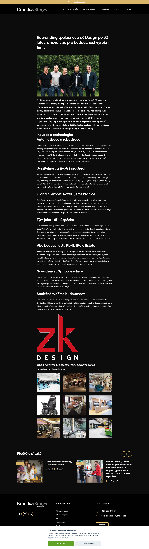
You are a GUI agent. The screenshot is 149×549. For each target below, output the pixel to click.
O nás (116, 9)
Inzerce (105, 9)
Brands (59, 469)
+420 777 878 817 (108, 511)
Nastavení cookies (88, 543)
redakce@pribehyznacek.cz (113, 516)
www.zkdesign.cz (43, 369)
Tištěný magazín (70, 9)
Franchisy (111, 481)
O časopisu (60, 522)
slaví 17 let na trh (79, 2)
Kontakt (128, 9)
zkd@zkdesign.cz (58, 369)
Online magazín (90, 9)
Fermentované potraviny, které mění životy (59, 463)
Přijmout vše (61, 543)
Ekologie (50, 469)
